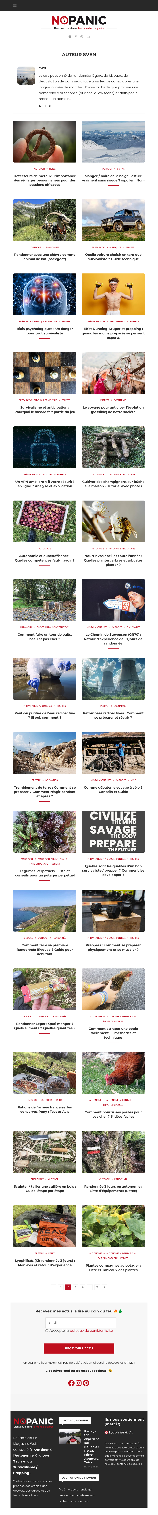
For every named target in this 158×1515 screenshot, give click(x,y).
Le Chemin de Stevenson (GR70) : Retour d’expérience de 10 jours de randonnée (113, 639)
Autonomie (24, 1455)
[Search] (143, 5)
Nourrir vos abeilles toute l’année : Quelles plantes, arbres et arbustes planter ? (113, 560)
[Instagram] (76, 36)
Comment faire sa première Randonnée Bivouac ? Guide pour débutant (45, 949)
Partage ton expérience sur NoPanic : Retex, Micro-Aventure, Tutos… (91, 1447)
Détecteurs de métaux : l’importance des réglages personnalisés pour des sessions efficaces (45, 180)
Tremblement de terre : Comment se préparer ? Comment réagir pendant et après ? (45, 792)
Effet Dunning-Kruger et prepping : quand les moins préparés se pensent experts (113, 333)
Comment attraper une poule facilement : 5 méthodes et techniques (113, 1033)
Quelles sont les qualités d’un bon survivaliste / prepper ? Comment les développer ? (113, 870)
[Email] (88, 36)
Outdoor (41, 1449)
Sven (42, 68)
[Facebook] (69, 36)
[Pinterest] (81, 36)
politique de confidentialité (91, 1330)
